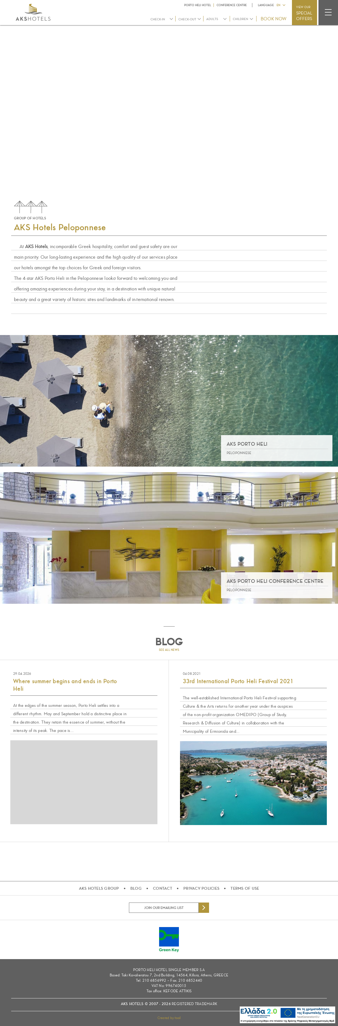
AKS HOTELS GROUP (99, 888)
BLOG (136, 888)
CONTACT (162, 888)
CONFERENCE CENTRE (232, 5)
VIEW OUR (304, 13)
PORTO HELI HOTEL (197, 5)
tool (178, 1018)
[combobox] (217, 19)
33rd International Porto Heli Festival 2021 (238, 681)
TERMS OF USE (245, 888)
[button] (281, 4)
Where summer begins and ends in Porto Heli (65, 685)
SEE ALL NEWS (169, 650)
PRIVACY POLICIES (201, 888)
